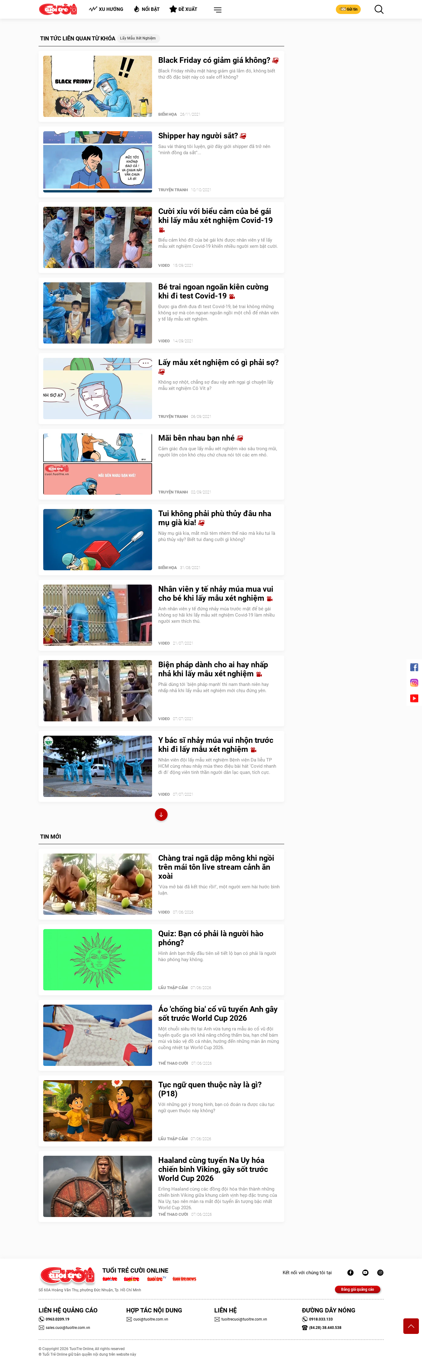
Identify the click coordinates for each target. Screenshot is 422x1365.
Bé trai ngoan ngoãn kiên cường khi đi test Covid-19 (213, 291)
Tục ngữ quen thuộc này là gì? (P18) (210, 1089)
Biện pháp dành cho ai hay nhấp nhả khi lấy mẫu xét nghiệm (213, 669)
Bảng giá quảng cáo (357, 1289)
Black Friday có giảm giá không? (218, 60)
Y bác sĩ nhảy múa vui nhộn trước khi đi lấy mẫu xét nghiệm (215, 745)
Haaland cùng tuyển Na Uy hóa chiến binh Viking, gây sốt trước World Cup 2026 (213, 1169)
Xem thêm (161, 815)
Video (164, 265)
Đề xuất (183, 9)
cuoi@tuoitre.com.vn (147, 1319)
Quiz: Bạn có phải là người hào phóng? (210, 938)
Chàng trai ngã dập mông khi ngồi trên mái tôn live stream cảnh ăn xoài (216, 867)
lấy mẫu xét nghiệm (137, 38)
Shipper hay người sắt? (202, 135)
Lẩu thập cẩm (173, 987)
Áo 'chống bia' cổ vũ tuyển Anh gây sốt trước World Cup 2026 (218, 1014)
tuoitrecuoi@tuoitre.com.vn (240, 1319)
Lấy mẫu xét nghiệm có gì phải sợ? (218, 366)
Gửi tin (348, 9)
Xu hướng (106, 9)
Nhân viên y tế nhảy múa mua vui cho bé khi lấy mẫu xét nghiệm (215, 594)
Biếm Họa (167, 114)
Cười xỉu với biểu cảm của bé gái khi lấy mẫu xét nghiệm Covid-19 (215, 220)
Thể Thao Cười (173, 1063)
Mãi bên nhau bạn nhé (200, 437)
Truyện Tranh (173, 189)
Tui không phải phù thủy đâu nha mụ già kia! (214, 518)
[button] (216, 10)
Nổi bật (146, 8)
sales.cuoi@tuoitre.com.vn (64, 1328)
